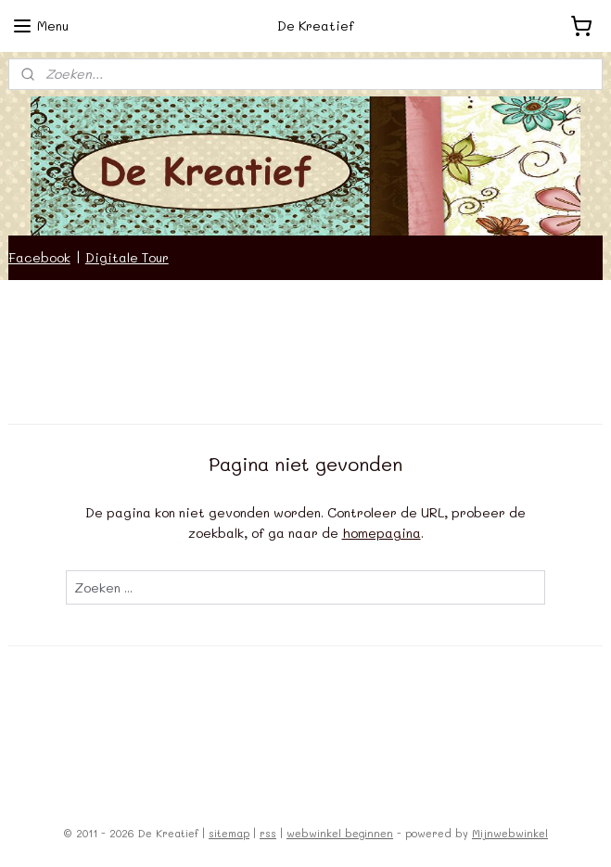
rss (268, 833)
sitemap (229, 833)
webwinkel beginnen (339, 833)
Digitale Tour (127, 257)
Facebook (39, 257)
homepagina (381, 533)
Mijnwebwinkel (510, 833)
